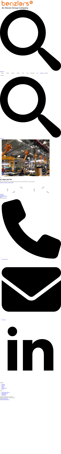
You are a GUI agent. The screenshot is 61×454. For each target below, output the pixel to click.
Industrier (3, 385)
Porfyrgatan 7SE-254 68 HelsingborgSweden (3, 196)
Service (3, 387)
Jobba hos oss (4, 395)
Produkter (3, 384)
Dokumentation (4, 388)
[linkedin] (30, 381)
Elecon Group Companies (6, 392)
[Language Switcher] (49, 73)
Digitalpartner (5, 398)
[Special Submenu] (25, 73)
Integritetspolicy (2, 399)
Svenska (2, 75)
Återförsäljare (4, 394)
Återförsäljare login (5, 393)
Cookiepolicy (7, 399)
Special (3, 386)
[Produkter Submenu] (4, 73)
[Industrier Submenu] (15, 73)
